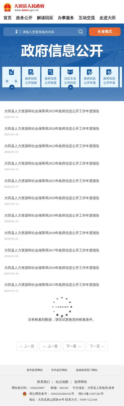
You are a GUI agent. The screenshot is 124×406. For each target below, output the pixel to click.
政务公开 (24, 18)
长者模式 (105, 31)
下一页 (73, 346)
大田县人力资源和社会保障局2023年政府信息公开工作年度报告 (51, 146)
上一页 (26, 346)
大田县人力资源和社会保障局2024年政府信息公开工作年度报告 (51, 128)
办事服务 (66, 18)
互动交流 (87, 18)
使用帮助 (80, 382)
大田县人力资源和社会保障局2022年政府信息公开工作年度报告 (51, 163)
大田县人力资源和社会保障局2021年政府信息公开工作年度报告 (51, 181)
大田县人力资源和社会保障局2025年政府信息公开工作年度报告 (51, 111)
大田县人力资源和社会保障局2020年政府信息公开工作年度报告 (51, 198)
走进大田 (107, 18)
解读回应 (45, 18)
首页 (7, 18)
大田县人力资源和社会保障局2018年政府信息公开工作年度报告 (51, 233)
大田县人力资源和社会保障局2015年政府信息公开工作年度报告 (51, 285)
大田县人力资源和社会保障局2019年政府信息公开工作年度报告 (51, 215)
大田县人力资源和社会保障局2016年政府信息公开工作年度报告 (51, 268)
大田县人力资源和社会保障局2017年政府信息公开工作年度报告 (51, 250)
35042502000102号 (62, 393)
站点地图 (62, 382)
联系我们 (43, 382)
